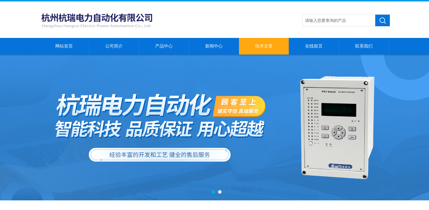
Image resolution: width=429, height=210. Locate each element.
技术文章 (264, 46)
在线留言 (314, 46)
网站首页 (64, 46)
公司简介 (114, 46)
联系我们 (364, 46)
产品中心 (164, 46)
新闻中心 (214, 46)
